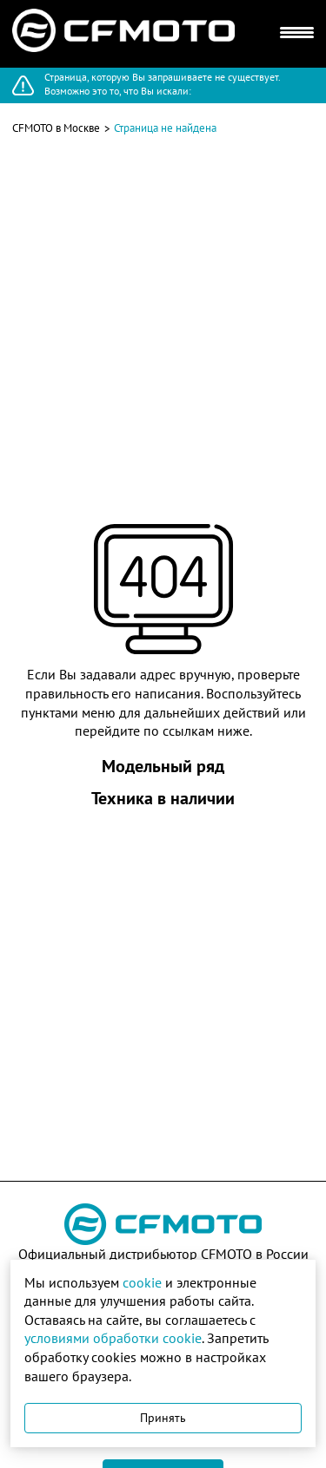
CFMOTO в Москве (56, 128)
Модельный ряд (163, 766)
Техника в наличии (163, 798)
